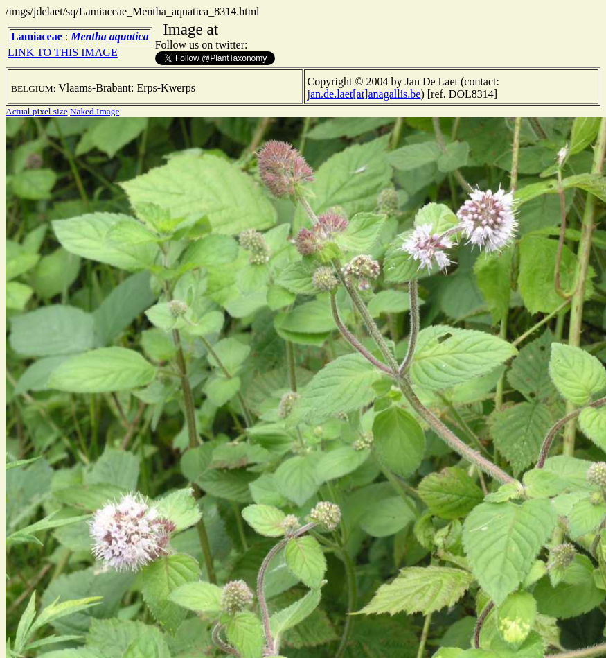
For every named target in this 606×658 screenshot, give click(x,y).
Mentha (89, 36)
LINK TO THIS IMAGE (63, 52)
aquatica (129, 36)
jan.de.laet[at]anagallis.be (364, 94)
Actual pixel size (37, 111)
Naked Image (94, 111)
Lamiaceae (36, 36)
